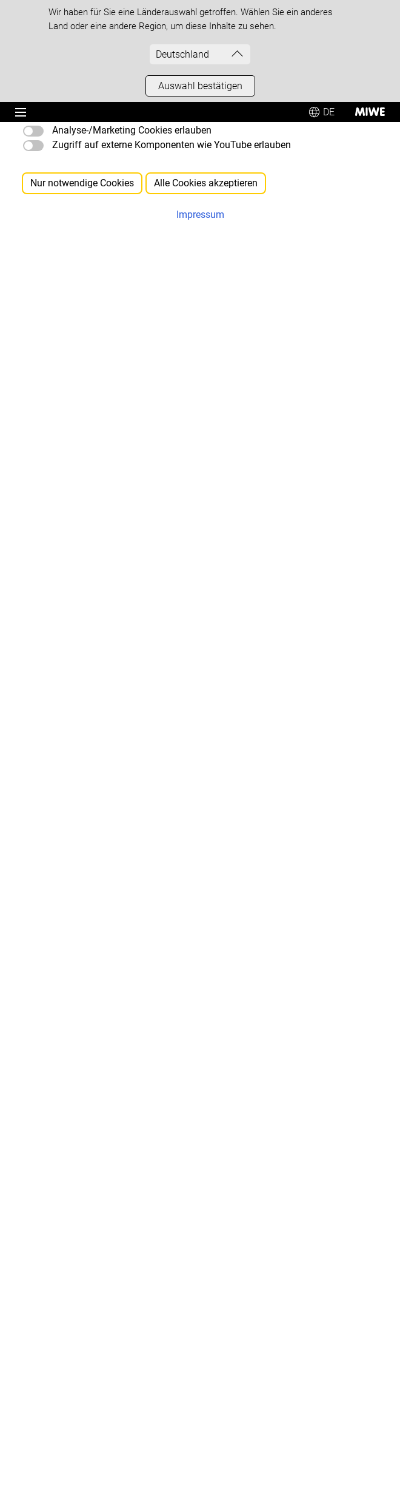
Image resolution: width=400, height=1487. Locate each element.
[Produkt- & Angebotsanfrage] (76, 711)
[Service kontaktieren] (61, 922)
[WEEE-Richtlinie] (52, 1225)
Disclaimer (153, 1387)
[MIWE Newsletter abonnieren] (79, 816)
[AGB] (29, 1156)
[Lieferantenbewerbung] (65, 1248)
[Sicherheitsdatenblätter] (67, 1202)
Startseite (124, 301)
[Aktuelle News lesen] (61, 839)
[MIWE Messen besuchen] (70, 1050)
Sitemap (126, 320)
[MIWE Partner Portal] (61, 1294)
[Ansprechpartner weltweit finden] (85, 757)
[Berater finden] (49, 734)
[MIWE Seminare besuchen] (73, 1073)
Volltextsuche (139, 340)
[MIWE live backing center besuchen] (91, 1027)
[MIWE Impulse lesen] (61, 862)
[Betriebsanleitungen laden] (72, 968)
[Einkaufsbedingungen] (63, 1133)
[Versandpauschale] (57, 1271)
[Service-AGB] (45, 1179)
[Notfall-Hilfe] (44, 945)
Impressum (33, 1387)
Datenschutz (94, 1387)
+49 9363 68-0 (72, 643)
